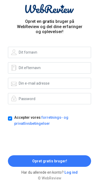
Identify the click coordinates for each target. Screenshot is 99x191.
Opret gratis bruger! (49, 161)
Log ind (71, 172)
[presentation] (48, 141)
